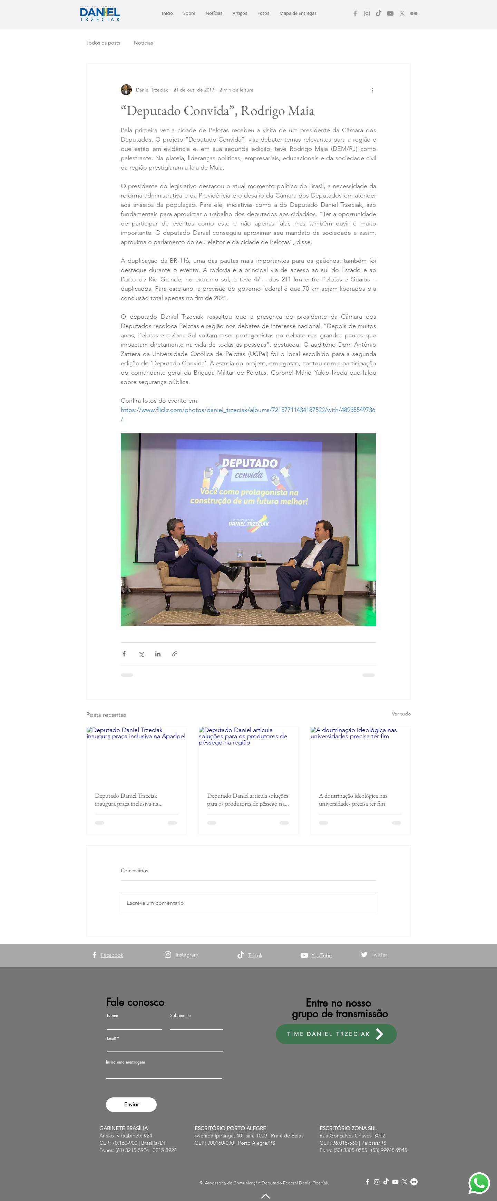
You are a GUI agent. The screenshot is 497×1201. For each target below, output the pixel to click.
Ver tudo (401, 714)
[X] (402, 13)
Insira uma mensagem (125, 1062)
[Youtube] (390, 13)
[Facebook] (355, 13)
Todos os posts (103, 42)
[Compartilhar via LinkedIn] (158, 654)
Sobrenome (180, 1015)
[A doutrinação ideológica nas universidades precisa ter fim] (360, 755)
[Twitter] (364, 954)
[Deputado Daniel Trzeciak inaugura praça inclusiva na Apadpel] (136, 755)
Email (111, 1038)
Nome (112, 1015)
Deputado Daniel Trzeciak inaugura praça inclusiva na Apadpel (126, 799)
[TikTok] (378, 13)
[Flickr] (414, 13)
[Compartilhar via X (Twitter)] (141, 654)
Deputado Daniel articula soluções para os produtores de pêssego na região (247, 799)
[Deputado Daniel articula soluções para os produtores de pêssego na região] (249, 755)
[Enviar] (131, 1104)
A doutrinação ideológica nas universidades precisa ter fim (353, 799)
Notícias (143, 42)
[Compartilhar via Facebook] (124, 654)
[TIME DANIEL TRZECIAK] (336, 1034)
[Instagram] (367, 13)
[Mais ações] (372, 90)
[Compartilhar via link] (175, 654)
